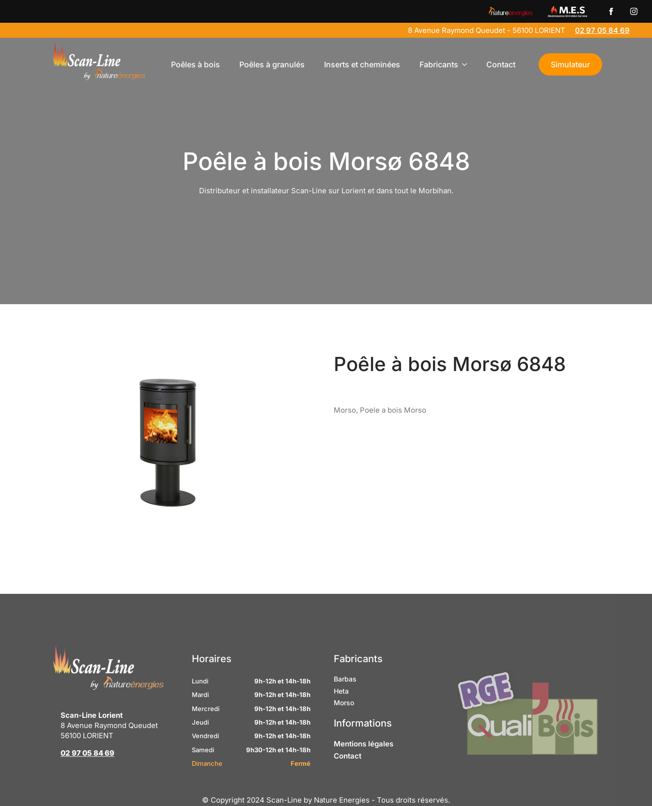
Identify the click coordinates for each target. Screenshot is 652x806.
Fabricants (438, 64)
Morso (344, 720)
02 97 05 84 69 (602, 30)
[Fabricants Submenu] (467, 64)
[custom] (611, 11)
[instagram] (633, 11)
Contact (500, 64)
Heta (341, 708)
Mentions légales (363, 761)
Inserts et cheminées (362, 64)
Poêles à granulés (272, 64)
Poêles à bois (195, 64)
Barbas (345, 696)
